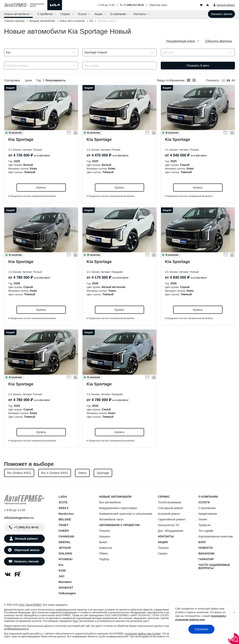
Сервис (65, 14)
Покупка (104, 530)
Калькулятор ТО (168, 525)
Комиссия (105, 547)
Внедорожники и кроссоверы (118, 508)
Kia (61, 564)
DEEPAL (65, 542)
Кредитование (207, 513)
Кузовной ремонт (169, 513)
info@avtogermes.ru (19, 517)
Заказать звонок (221, 14)
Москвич (65, 582)
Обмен (103, 553)
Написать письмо (26, 561)
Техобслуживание (169, 502)
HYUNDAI (65, 559)
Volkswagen (67, 593)
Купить (41, 187)
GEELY (63, 508)
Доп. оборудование (170, 530)
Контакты (140, 14)
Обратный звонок (26, 550)
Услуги (82, 14)
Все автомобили (110, 502)
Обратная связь (158, 5)
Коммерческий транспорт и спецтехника (125, 513)
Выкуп (103, 542)
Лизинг (202, 519)
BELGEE (65, 519)
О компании (118, 14)
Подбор (104, 559)
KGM (62, 570)
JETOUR (65, 547)
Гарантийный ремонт (172, 519)
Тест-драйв (205, 530)
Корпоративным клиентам (215, 536)
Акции (98, 14)
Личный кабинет (26, 538)
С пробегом (45, 14)
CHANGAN (66, 536)
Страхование (207, 508)
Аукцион (104, 536)
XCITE (63, 502)
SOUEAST (66, 587)
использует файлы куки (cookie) (143, 633)
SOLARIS (65, 553)
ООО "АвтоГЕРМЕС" (30, 604)
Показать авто (198, 65)
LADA (63, 496)
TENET (63, 525)
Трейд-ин (204, 525)
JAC (62, 576)
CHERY (64, 530)
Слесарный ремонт (170, 508)
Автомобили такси (111, 519)
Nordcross (66, 513)
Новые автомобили (17, 14)
